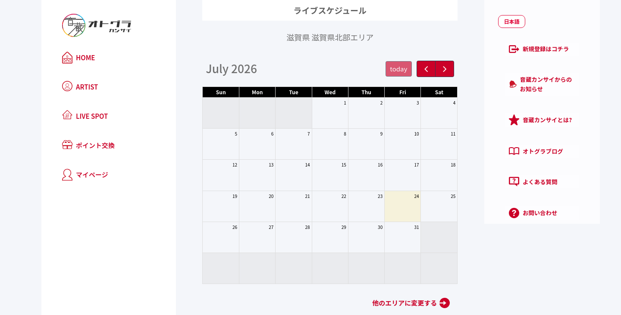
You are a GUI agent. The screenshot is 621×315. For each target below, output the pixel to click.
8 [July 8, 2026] (325, 133)
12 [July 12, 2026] (215, 164)
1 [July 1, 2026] (325, 102)
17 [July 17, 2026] (397, 164)
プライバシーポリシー (529, 243)
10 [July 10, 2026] (397, 133)
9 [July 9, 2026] (362, 133)
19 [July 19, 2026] (215, 196)
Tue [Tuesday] (274, 92)
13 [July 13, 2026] (251, 164)
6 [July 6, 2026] (253, 133)
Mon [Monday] (237, 92)
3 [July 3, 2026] (398, 102)
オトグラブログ (494, 133)
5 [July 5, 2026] (216, 133)
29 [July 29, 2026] (324, 227)
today (379, 68)
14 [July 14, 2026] (287, 164)
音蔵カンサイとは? (498, 106)
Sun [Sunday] (201, 92)
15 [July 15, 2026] (324, 164)
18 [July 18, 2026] (433, 164)
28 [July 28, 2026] (287, 227)
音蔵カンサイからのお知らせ (512, 78)
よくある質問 (491, 160)
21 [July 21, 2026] (287, 196)
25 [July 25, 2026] (433, 196)
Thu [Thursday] (347, 92)
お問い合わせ (491, 187)
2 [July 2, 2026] (362, 102)
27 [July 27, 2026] (251, 227)
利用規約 (479, 243)
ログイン (503, 219)
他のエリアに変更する (385, 302)
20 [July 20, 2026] (251, 196)
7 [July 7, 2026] (289, 133)
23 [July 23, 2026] (360, 196)
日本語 (472, 25)
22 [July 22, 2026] (324, 196)
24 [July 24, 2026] (397, 196)
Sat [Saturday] (419, 92)
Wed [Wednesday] (310, 92)
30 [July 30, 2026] (360, 227)
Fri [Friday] (383, 92)
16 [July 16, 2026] (360, 164)
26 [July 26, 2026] (215, 227)
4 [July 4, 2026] (434, 102)
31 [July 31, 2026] (397, 227)
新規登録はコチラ (497, 51)
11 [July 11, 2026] (433, 133)
